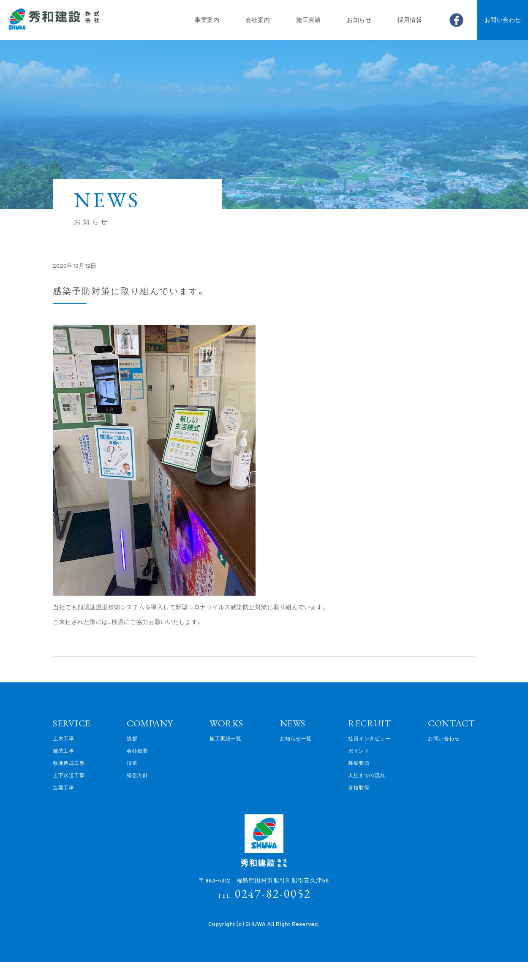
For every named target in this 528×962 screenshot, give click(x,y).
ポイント (358, 750)
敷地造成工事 (68, 763)
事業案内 (207, 19)
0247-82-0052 (264, 893)
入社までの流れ (366, 775)
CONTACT (451, 723)
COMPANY (150, 723)
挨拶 (132, 738)
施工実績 (308, 19)
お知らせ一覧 (296, 738)
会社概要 (137, 750)
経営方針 (137, 775)
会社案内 (257, 19)
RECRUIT (370, 723)
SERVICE (71, 723)
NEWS (292, 723)
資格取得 (358, 787)
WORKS (226, 723)
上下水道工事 (68, 775)
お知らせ (359, 19)
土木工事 (63, 738)
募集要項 (358, 763)
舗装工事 (63, 750)
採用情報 (409, 19)
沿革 (132, 763)
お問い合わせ (502, 19)
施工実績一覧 (225, 738)
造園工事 (63, 787)
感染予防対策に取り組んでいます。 (130, 291)
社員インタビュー (369, 738)
